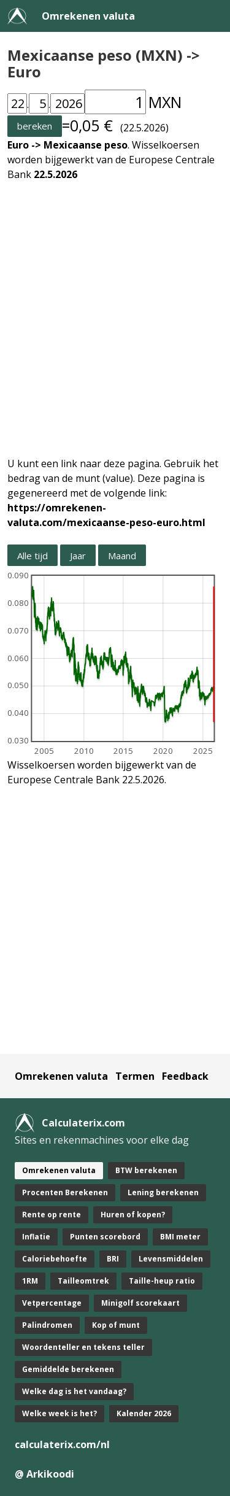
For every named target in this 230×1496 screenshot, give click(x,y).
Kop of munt (116, 1325)
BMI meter (180, 1236)
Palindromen (47, 1325)
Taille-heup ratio (162, 1281)
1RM (30, 1281)
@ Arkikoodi (44, 1474)
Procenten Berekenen (65, 1192)
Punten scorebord (105, 1236)
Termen (135, 1076)
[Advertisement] (115, 311)
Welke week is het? (59, 1413)
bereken (34, 126)
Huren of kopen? (133, 1214)
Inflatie (36, 1236)
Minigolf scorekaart (140, 1303)
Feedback (185, 1076)
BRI (113, 1259)
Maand (122, 555)
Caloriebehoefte (54, 1259)
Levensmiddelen (171, 1259)
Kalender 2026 (144, 1413)
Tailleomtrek (83, 1281)
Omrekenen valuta (88, 16)
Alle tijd (32, 555)
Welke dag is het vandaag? (74, 1391)
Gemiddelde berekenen (68, 1369)
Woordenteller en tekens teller (83, 1347)
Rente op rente (51, 1214)
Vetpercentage (52, 1303)
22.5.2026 (55, 174)
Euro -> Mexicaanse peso (67, 145)
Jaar (78, 555)
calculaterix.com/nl (62, 1444)
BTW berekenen (146, 1170)
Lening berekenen (163, 1192)
